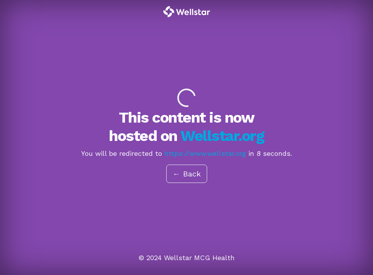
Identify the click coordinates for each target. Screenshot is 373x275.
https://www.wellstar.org (205, 153)
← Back (187, 173)
